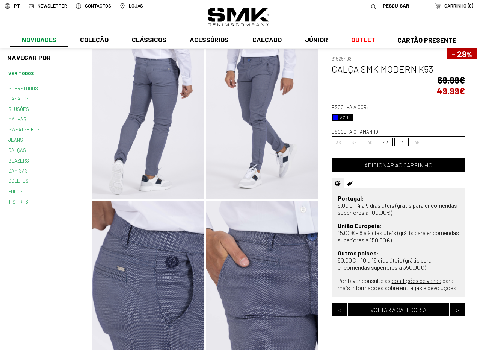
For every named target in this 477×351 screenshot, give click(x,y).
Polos (15, 187)
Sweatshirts (23, 128)
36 (338, 142)
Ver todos (21, 73)
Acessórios (208, 40)
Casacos (18, 98)
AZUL (342, 117)
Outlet (361, 40)
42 (385, 142)
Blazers (18, 157)
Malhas (17, 117)
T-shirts (18, 197)
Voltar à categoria (398, 309)
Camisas (17, 167)
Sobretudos (23, 88)
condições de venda (416, 280)
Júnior (314, 40)
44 (401, 142)
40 (370, 142)
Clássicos (148, 40)
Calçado (265, 40)
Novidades (38, 40)
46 (417, 142)
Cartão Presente (426, 40)
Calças (16, 147)
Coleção (94, 40)
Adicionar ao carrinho (398, 165)
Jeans (15, 137)
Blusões (18, 108)
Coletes (18, 177)
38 (354, 142)
